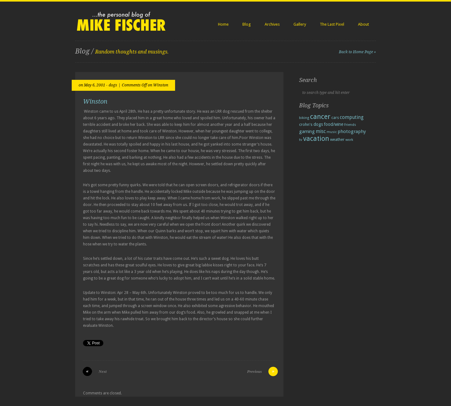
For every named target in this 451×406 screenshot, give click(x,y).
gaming (307, 131)
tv (300, 139)
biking (304, 118)
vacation (316, 138)
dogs (113, 85)
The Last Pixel (332, 24)
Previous (254, 371)
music (332, 132)
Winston (95, 101)
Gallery (299, 24)
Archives (272, 24)
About (363, 24)
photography (352, 131)
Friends (350, 124)
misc (321, 131)
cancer (320, 117)
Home (223, 24)
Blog (246, 24)
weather (337, 139)
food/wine (333, 124)
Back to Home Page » (357, 52)
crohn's (306, 124)
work (349, 139)
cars (335, 117)
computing (352, 117)
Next (102, 371)
